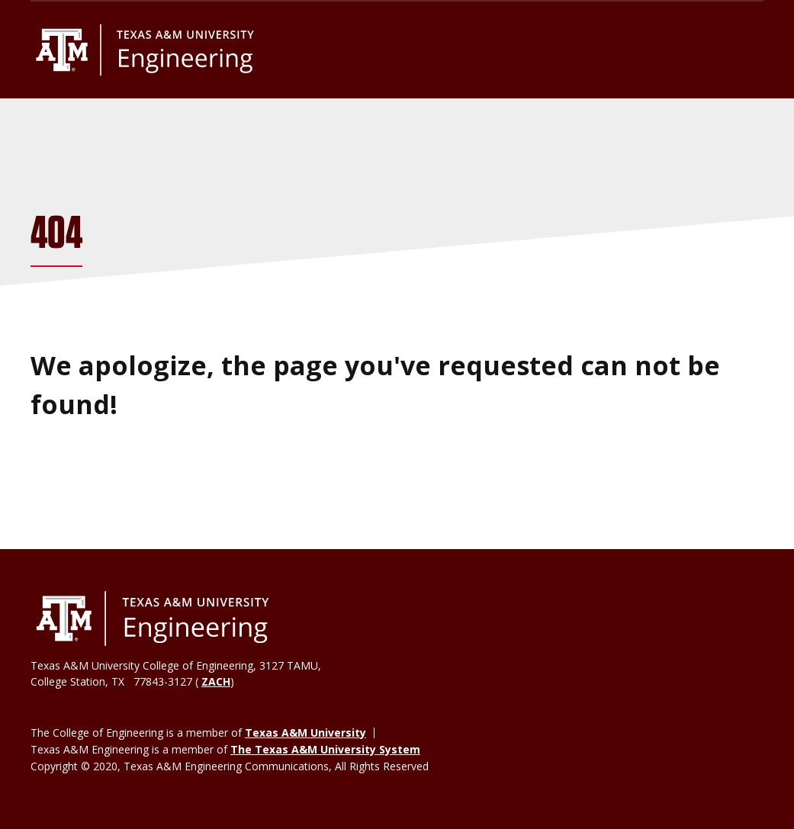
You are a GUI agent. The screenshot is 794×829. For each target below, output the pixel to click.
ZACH (215, 681)
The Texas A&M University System (325, 749)
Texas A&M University (305, 732)
